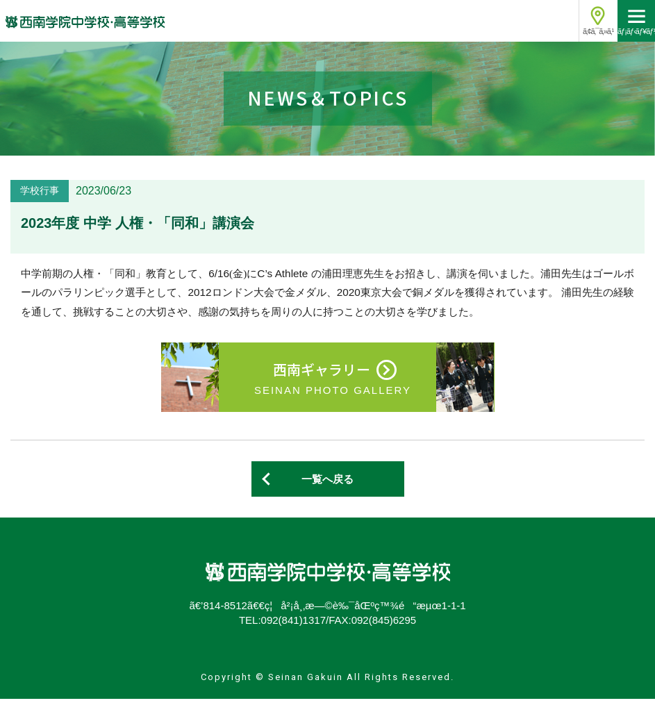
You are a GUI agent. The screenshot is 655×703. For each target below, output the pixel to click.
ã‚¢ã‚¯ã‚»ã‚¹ (598, 31)
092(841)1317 (293, 624)
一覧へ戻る (327, 483)
